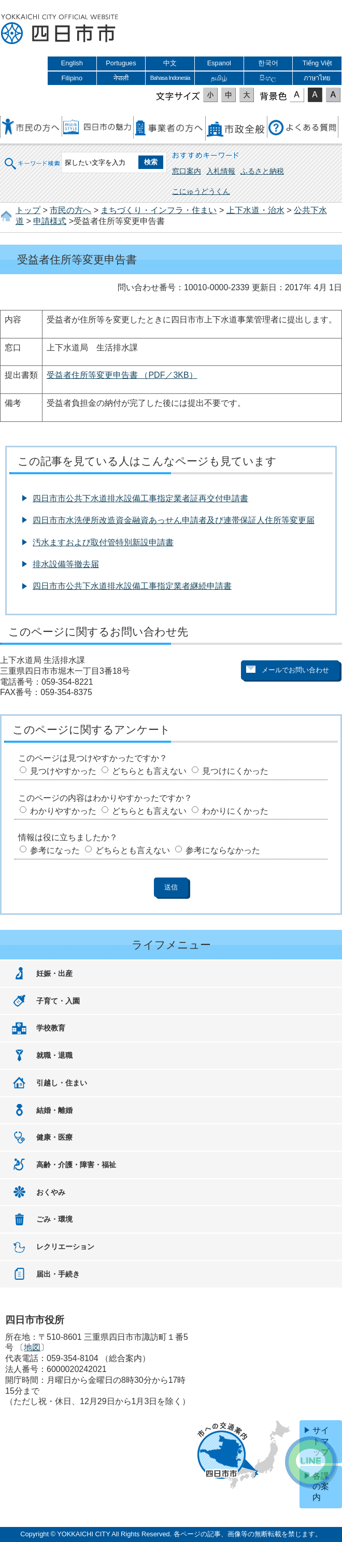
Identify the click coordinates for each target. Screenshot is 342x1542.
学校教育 (50, 1028)
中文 (170, 63)
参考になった (55, 850)
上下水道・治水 (255, 210)
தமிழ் (219, 78)
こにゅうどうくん (201, 191)
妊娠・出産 (54, 973)
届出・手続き (58, 1274)
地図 (32, 1347)
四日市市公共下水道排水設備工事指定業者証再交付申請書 (140, 498)
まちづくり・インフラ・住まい (159, 210)
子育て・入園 (58, 1001)
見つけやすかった (63, 771)
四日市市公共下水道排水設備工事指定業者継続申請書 (132, 586)
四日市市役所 (59, 29)
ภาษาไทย (317, 78)
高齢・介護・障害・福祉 (76, 1165)
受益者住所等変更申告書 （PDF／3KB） (122, 375)
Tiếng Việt (317, 63)
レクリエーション (65, 1246)
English (72, 63)
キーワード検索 (33, 162)
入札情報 (220, 171)
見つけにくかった (235, 771)
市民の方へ (70, 210)
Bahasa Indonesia (170, 78)
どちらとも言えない (149, 771)
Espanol (219, 63)
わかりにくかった (235, 811)
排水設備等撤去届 (66, 564)
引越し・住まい (61, 1083)
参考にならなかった (223, 850)
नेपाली (121, 78)
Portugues (121, 63)
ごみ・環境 (54, 1219)
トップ (28, 210)
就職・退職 (54, 1055)
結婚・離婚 (54, 1110)
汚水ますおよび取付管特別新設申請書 (103, 542)
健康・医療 (54, 1137)
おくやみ (50, 1192)
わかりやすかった (63, 811)
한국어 (268, 63)
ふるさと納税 (262, 171)
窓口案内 (186, 171)
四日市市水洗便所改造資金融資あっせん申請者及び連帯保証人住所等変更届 (174, 520)
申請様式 (49, 221)
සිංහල (268, 78)
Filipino (72, 78)
